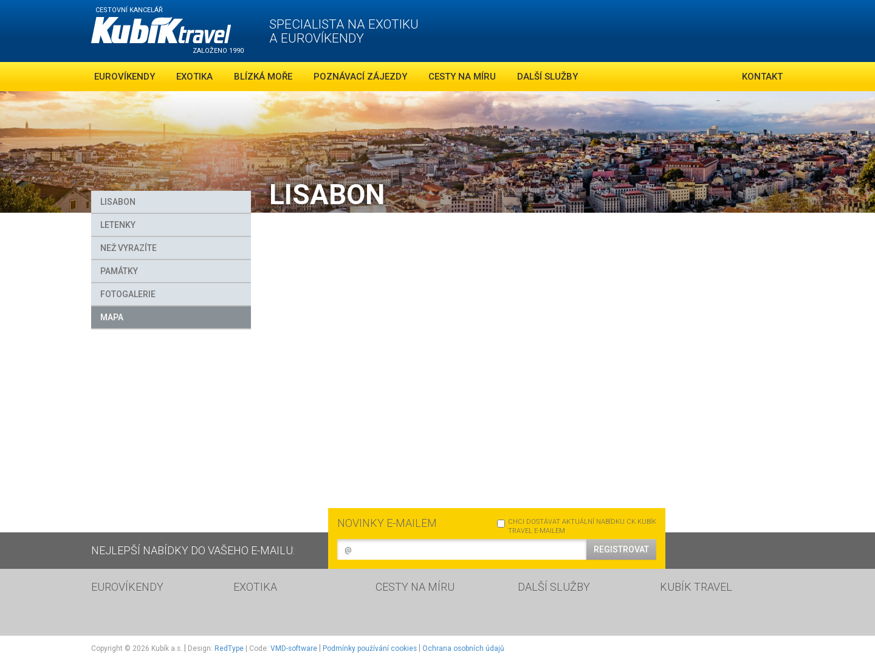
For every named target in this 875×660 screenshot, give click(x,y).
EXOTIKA (255, 586)
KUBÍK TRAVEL (696, 586)
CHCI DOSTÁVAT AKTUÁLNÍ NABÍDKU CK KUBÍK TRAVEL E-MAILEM (576, 526)
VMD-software (293, 648)
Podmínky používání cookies (370, 648)
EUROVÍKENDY (127, 586)
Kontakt (762, 76)
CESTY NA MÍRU (415, 586)
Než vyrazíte (128, 248)
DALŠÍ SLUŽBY (554, 586)
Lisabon (118, 202)
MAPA (111, 317)
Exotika (194, 76)
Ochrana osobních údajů (463, 648)
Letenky (118, 225)
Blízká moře (263, 76)
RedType (229, 648)
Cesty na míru (462, 76)
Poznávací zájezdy (360, 76)
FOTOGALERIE (128, 294)
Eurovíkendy (124, 76)
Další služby (547, 76)
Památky (119, 271)
